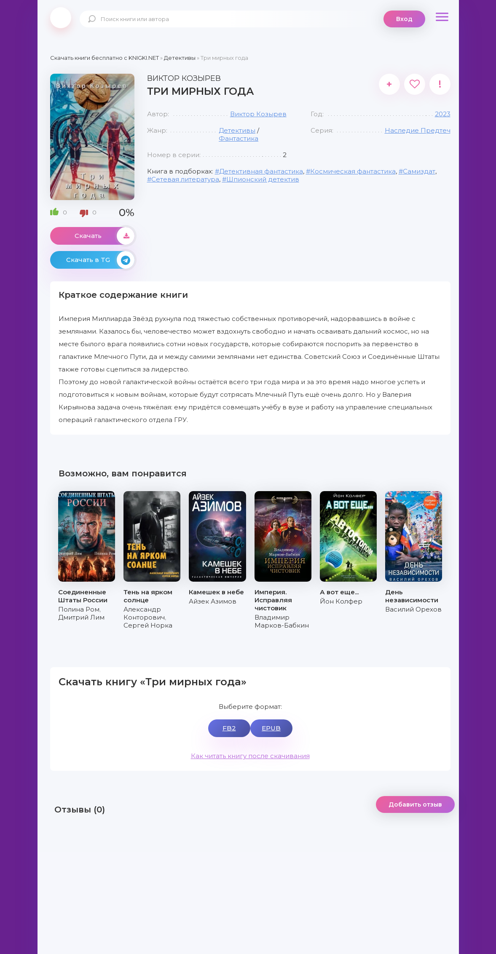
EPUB (271, 728)
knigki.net (60, 17)
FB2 (229, 728)
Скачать (104, 236)
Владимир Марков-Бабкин (282, 621)
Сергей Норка (147, 625)
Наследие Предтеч (417, 130)
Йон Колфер (341, 601)
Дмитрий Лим (81, 617)
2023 (442, 114)
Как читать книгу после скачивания (250, 756)
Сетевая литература (185, 179)
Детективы (237, 130)
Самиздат (419, 171)
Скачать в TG (100, 260)
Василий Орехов (413, 609)
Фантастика (238, 138)
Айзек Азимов (212, 601)
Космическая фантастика (353, 171)
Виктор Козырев (258, 114)
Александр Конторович (144, 613)
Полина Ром (78, 609)
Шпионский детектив (262, 179)
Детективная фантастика (261, 171)
